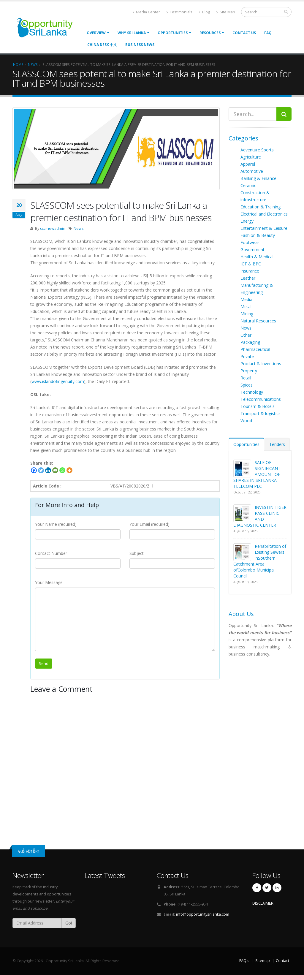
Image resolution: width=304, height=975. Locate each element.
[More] (69, 470)
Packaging (250, 342)
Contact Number (51, 553)
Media (246, 299)
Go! (68, 923)
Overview (96, 32)
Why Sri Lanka (132, 32)
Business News (139, 44)
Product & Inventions (260, 363)
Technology (251, 392)
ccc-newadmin (52, 228)
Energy (247, 221)
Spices (246, 385)
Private (247, 356)
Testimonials (179, 12)
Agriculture (250, 157)
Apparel (247, 164)
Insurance (249, 271)
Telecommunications (260, 399)
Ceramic (248, 185)
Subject (136, 553)
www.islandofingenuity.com (57, 381)
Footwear (249, 242)
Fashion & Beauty (257, 235)
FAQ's (244, 960)
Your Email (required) (149, 524)
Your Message (49, 582)
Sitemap (262, 960)
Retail (245, 378)
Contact (282, 960)
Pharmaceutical (255, 349)
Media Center (146, 12)
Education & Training (260, 207)
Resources (210, 32)
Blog (204, 12)
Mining (246, 313)
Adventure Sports (257, 150)
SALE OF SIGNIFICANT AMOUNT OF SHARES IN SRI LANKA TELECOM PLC (257, 474)
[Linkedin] (48, 470)
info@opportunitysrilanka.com (202, 914)
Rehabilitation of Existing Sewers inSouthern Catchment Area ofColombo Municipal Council (259, 561)
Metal (245, 306)
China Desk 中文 (102, 44)
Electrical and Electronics (264, 214)
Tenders (277, 444)
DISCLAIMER (262, 903)
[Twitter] (41, 470)
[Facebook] (34, 470)
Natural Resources (258, 321)
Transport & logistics (260, 413)
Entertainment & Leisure (263, 228)
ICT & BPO (251, 264)
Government (252, 249)
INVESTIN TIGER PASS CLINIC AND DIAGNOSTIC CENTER (259, 516)
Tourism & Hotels (257, 406)
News (79, 228)
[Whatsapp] (62, 470)
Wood (246, 420)
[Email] (55, 470)
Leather (247, 278)
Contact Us (244, 32)
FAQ (268, 32)
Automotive (251, 171)
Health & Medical (256, 256)
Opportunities (246, 444)
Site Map (225, 12)
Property (248, 370)
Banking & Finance (258, 178)
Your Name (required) (56, 524)
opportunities (173, 32)
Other (245, 335)
